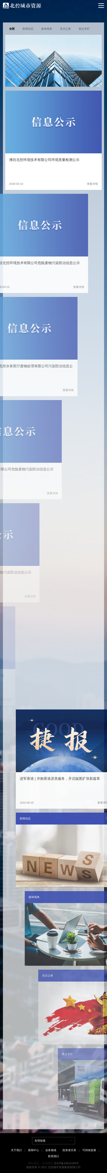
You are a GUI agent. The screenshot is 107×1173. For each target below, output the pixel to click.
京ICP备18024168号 (66, 1163)
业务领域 (50, 1150)
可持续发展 (89, 1150)
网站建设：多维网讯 (40, 1163)
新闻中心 (33, 1150)
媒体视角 (46, 28)
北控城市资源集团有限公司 (64, 1167)
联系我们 (53, 1156)
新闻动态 (27, 28)
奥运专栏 (84, 28)
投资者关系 (69, 1150)
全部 (12, 28)
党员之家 (65, 28)
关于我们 (16, 1150)
